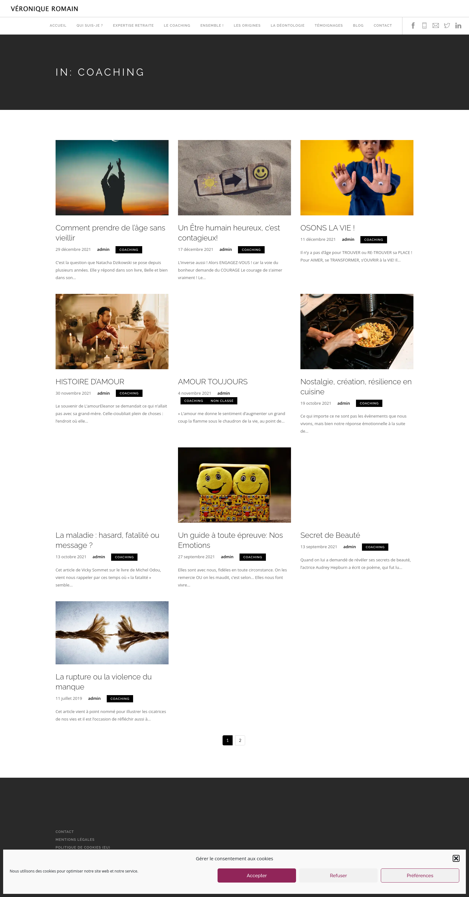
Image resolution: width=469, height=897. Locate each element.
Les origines (247, 26)
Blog (358, 26)
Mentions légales (75, 840)
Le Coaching (177, 26)
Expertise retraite (133, 26)
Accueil (58, 26)
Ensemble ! (212, 26)
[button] (456, 858)
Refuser (338, 875)
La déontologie (288, 26)
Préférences (420, 875)
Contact (383, 26)
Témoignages (329, 26)
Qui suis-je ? (90, 26)
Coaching (128, 249)
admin (103, 249)
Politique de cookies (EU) (83, 848)
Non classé (222, 401)
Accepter (257, 875)
